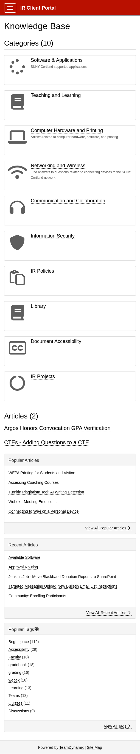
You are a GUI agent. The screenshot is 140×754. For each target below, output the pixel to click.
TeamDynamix (71, 747)
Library (38, 306)
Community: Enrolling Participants (37, 596)
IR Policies (42, 271)
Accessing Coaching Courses (34, 482)
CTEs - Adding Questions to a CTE (46, 442)
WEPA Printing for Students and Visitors (42, 473)
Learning (16, 688)
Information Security (53, 236)
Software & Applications (57, 60)
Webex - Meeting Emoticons (33, 501)
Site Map (94, 747)
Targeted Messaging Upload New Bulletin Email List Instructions (63, 586)
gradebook (18, 665)
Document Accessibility (56, 341)
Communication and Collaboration (68, 200)
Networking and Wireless (58, 165)
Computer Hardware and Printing (67, 130)
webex (14, 680)
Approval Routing (23, 567)
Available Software (24, 557)
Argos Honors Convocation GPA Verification (57, 428)
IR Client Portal (38, 8)
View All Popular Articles (107, 528)
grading (15, 672)
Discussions (19, 711)
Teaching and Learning (56, 95)
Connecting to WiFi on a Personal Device (44, 511)
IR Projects (43, 376)
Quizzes (16, 703)
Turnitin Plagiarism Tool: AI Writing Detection (46, 492)
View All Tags (117, 726)
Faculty (15, 657)
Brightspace (19, 641)
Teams (14, 695)
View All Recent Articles (108, 612)
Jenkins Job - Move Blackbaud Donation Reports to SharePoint (62, 576)
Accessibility (19, 649)
